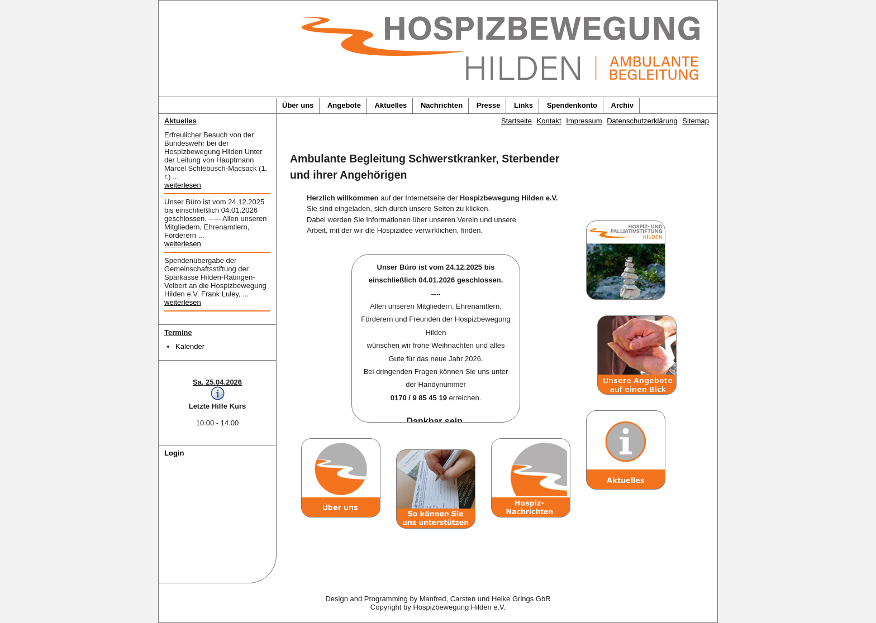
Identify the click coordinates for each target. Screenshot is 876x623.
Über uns (297, 105)
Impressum (584, 121)
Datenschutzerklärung (642, 121)
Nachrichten (442, 105)
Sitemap (695, 121)
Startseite (516, 121)
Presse (489, 105)
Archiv (622, 105)
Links (523, 105)
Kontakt (549, 121)
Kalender (189, 346)
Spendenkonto (572, 105)
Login (174, 453)
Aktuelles (391, 105)
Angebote (344, 105)
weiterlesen (182, 185)
